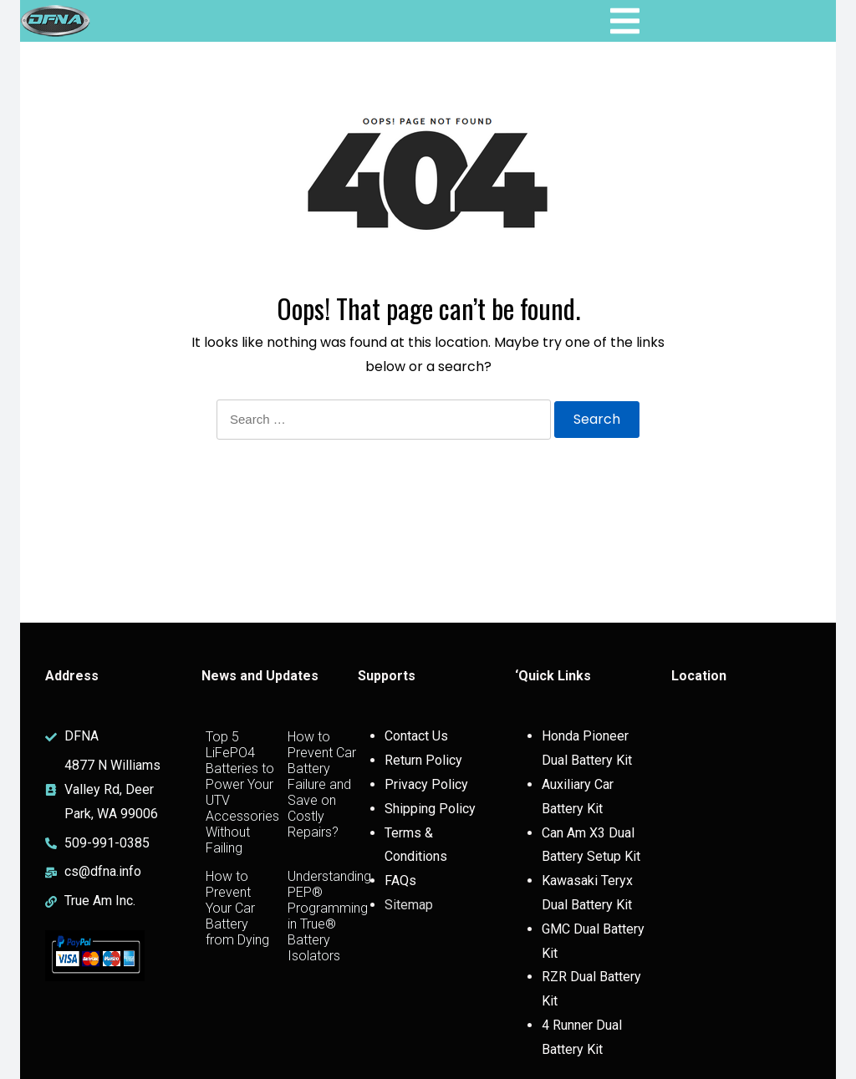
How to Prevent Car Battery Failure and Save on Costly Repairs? (322, 784)
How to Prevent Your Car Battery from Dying (237, 908)
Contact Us (416, 736)
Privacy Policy (426, 784)
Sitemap (409, 905)
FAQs (400, 880)
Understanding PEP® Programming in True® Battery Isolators (329, 916)
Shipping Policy (430, 809)
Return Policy (423, 760)
